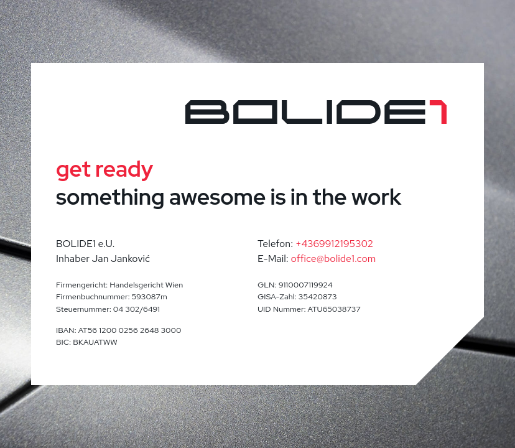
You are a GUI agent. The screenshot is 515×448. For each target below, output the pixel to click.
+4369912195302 (334, 243)
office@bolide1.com (333, 258)
